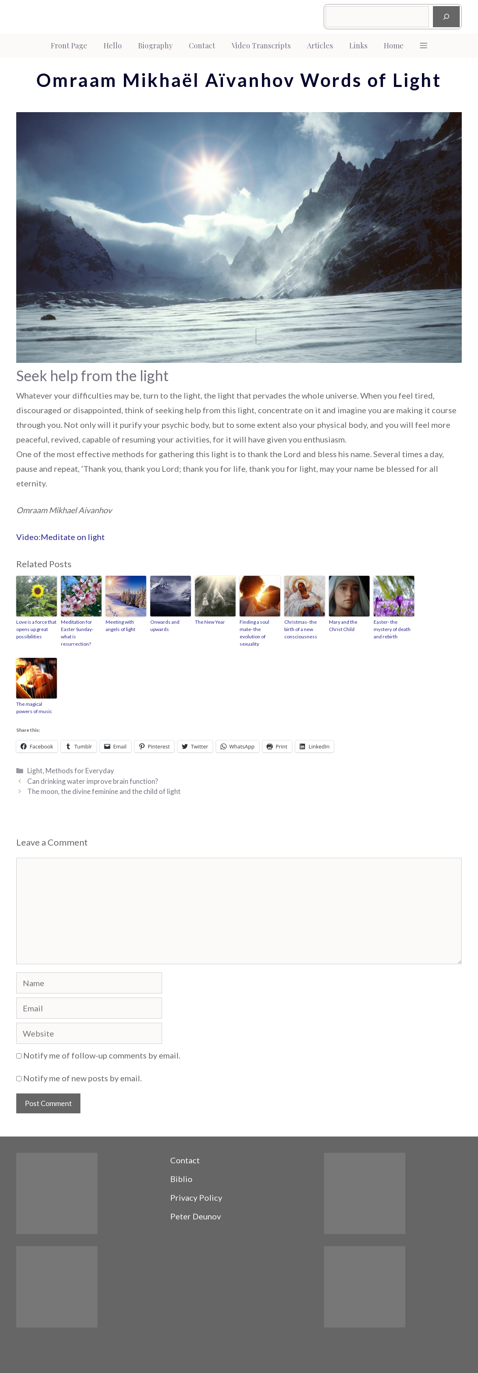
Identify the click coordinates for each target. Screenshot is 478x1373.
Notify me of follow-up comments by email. (101, 1055)
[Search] (446, 16)
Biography (155, 45)
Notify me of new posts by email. (82, 1078)
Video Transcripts (261, 45)
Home (394, 45)
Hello (113, 45)
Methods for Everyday (79, 770)
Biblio (181, 1179)
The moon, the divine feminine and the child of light (104, 791)
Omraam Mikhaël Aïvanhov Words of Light (239, 80)
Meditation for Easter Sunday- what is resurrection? (77, 633)
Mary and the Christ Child (343, 625)
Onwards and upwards (165, 625)
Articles (320, 45)
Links (358, 45)
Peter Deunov (195, 1216)
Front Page (69, 45)
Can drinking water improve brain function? (92, 781)
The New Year (210, 622)
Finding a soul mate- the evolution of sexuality (254, 633)
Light (35, 770)
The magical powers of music (34, 707)
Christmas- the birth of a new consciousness (300, 629)
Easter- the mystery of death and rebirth (392, 629)
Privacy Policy (196, 1197)
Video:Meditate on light (60, 537)
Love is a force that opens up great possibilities (36, 629)
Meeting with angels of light (120, 625)
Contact (202, 45)
